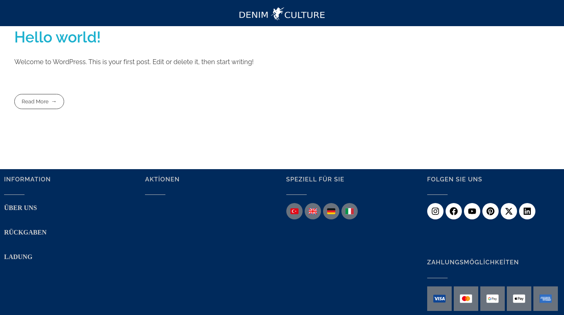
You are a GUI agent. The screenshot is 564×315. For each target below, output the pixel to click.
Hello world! (57, 37)
